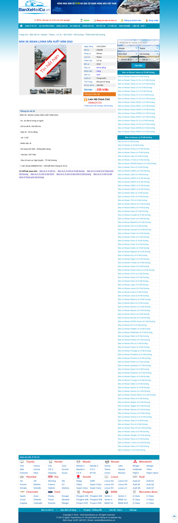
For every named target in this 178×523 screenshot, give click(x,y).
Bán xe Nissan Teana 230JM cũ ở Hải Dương (136, 113)
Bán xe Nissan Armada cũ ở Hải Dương (134, 215)
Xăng (98, 71)
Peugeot (88, 492)
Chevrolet (32, 492)
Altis (22, 469)
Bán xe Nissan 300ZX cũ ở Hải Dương (133, 189)
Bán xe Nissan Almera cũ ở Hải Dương (134, 204)
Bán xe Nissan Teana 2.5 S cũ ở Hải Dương (136, 95)
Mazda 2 (80, 466)
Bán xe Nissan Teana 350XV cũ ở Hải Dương (136, 132)
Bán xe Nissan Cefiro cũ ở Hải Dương (133, 237)
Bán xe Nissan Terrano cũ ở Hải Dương (134, 413)
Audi (142, 476)
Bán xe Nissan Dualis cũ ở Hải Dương (133, 248)
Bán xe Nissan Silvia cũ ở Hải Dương (133, 398)
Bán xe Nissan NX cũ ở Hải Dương (132, 325)
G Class (150, 503)
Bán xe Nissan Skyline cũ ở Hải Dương (134, 402)
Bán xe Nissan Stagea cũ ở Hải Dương (134, 406)
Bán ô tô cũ (31, 26)
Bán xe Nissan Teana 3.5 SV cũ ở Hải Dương (136, 124)
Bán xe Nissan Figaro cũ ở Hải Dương (133, 259)
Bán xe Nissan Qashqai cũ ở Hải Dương (134, 365)
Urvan (107, 473)
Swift (92, 481)
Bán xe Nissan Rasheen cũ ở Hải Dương (134, 373)
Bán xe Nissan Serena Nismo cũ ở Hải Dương (137, 395)
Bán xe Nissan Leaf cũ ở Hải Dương (133, 292)
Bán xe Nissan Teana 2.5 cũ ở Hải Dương (135, 91)
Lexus (114, 476)
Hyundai (31, 476)
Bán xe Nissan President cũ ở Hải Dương (135, 354)
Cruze (23, 499)
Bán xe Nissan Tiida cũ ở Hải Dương (133, 420)
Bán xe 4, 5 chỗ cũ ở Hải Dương (71, 171)
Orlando (37, 499)
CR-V (50, 469)
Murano (121, 473)
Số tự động (101, 68)
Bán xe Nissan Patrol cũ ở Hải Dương (133, 336)
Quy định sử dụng (68, 510)
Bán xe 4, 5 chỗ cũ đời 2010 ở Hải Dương (74, 174)
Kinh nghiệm (124, 26)
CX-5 (92, 469)
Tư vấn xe (112, 26)
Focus (51, 499)
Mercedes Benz (148, 492)
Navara (121, 469)
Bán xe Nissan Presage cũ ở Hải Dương (134, 351)
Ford (57, 492)
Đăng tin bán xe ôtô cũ (106, 20)
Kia (56, 476)
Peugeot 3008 (95, 503)
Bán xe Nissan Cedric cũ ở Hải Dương (133, 233)
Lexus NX (109, 481)
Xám (98, 75)
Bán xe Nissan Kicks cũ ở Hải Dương (133, 281)
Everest (51, 503)
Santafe (37, 488)
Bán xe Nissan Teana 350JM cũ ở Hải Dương (136, 128)
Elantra (37, 484)
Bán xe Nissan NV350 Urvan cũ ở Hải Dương (136, 321)
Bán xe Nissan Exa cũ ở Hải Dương (132, 255)
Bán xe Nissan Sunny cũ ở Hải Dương (133, 149)
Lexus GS (123, 481)
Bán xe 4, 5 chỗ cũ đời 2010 (42, 174)
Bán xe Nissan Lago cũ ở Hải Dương (133, 285)
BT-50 (93, 473)
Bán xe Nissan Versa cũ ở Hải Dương (133, 439)
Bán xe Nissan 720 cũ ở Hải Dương (132, 200)
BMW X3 (122, 499)
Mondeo (65, 499)
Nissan (115, 461)
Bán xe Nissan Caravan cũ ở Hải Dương (134, 230)
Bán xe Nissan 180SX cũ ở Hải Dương (134, 178)
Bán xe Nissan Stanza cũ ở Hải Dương (134, 409)
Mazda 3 (94, 466)
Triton (149, 469)
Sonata (23, 488)
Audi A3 (136, 481)
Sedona (65, 488)
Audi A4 (150, 481)
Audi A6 (136, 484)
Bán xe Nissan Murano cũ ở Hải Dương (134, 307)
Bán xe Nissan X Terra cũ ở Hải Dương (134, 443)
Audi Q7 (150, 488)
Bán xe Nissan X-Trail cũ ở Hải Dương (133, 160)
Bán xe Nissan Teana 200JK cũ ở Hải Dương (136, 102)
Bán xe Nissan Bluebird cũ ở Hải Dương (134, 222)
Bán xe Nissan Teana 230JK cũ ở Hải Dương (136, 109)
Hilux (36, 473)
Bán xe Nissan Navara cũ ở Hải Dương (134, 310)
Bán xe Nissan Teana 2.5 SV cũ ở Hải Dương (136, 98)
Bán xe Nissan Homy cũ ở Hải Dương (133, 277)
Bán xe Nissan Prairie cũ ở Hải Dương (133, 347)
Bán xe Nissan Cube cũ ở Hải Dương (133, 244)
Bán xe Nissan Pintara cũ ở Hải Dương (134, 340)
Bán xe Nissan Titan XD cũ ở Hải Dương (134, 428)
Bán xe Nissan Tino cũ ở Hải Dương (132, 424)
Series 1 (108, 496)
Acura (64, 473)
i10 (21, 481)
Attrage (149, 466)
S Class (136, 503)
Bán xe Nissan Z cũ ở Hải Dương (131, 450)
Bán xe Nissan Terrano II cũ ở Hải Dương (135, 417)
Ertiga (79, 481)
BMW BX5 (123, 503)
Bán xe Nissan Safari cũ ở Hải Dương (133, 384)
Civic (64, 466)
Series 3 (122, 496)
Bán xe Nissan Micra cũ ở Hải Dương (133, 303)
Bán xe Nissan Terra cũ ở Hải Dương (133, 167)
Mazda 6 (80, 469)
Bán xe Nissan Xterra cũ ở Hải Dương (133, 446)
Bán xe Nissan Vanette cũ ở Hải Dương (134, 435)
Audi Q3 (150, 484)
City (50, 466)
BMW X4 (109, 503)
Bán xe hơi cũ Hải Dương (128, 141)
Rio (63, 481)
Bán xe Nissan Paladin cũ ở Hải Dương (134, 329)
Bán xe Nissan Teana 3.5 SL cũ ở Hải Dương (136, 84)
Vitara (79, 484)
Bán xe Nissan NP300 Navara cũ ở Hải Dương (137, 163)
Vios (22, 466)
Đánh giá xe (88, 26)
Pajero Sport (152, 473)
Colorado (38, 503)
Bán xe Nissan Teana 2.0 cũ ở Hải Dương (135, 87)
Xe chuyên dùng (46, 26)
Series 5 (108, 499)
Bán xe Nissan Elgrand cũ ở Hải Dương (134, 252)
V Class (150, 499)
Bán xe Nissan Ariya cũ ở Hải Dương (133, 211)
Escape (65, 496)
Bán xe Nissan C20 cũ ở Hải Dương (132, 226)
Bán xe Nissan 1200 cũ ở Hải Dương (133, 174)
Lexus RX (122, 484)
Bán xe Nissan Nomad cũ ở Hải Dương (134, 318)
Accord (65, 469)
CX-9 (78, 473)
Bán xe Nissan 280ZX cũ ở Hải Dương (133, 185)
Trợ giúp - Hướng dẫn (92, 510)
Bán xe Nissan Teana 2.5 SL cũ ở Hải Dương (136, 80)
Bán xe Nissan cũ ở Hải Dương (131, 145)
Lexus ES (109, 488)
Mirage (136, 466)
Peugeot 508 (96, 499)
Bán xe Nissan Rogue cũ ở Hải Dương (133, 376)
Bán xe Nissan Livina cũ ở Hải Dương (133, 296)
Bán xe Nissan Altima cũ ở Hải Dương (133, 207)
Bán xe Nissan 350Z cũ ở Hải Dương (133, 193)
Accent (23, 484)
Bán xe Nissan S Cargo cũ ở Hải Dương (134, 380)
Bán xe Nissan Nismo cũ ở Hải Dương (133, 314)
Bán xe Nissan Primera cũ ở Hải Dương (134, 358)
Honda (58, 461)
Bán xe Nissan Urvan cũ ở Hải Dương (133, 431)
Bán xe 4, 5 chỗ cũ (47, 171)
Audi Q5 (136, 488)
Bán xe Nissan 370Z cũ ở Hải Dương (133, 196)
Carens (51, 484)
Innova (37, 469)
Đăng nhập (153, 20)
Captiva (23, 503)
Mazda (86, 461)
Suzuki (87, 476)
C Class (150, 496)
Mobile (86, 20)
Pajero (136, 473)
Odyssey (52, 473)
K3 (63, 484)
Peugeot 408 (82, 499)
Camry (37, 466)
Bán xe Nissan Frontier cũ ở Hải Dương (134, 263)
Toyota (30, 461)
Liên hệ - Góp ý (115, 510)
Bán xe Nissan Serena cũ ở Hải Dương (134, 391)
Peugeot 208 (82, 496)
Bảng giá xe (62, 26)
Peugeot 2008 (82, 503)
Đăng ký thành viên (132, 20)
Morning (52, 481)
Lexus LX (122, 488)
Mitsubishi (145, 461)
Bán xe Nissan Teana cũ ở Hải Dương (133, 76)
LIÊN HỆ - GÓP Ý (139, 26)
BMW (114, 492)
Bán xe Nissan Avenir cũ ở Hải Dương (133, 219)
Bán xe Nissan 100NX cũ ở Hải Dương (134, 171)
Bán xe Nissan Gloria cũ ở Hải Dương (133, 266)
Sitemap (133, 510)
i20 (35, 481)
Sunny (108, 466)
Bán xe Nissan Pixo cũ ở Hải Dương (133, 343)
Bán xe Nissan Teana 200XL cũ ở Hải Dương (136, 106)
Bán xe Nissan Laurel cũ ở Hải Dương (133, 288)
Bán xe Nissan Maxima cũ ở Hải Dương (134, 299)
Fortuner (24, 473)
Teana (107, 469)
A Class (136, 496)
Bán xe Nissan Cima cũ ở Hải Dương (133, 241)
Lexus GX (109, 484)
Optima (51, 488)
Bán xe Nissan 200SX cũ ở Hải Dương (134, 182)
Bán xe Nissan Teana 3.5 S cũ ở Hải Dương (136, 120)
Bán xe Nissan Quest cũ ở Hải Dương (133, 369)
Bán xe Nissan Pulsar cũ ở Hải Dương (133, 362)
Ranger (65, 503)
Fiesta (51, 496)
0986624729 (95, 102)
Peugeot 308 (96, 496)
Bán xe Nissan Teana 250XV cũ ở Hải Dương (136, 117)
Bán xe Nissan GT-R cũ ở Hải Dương (133, 274)
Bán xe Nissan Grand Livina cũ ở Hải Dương (136, 270)
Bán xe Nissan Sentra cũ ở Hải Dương (133, 387)
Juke (120, 466)
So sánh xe (75, 26)
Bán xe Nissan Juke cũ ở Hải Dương (133, 156)
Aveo (36, 496)
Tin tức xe (100, 26)
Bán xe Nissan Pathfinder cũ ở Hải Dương (135, 332)
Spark (22, 496)
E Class (136, 499)
